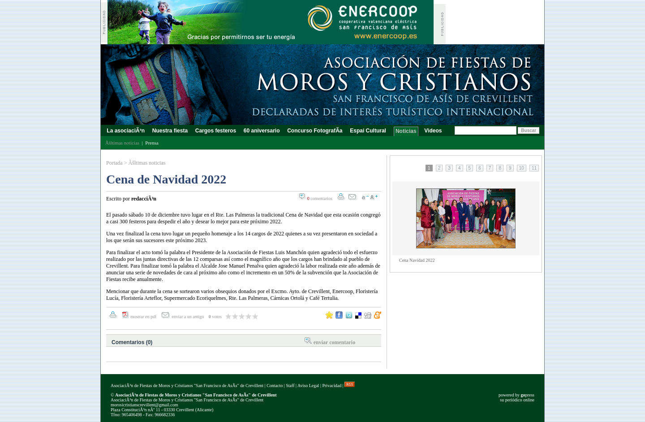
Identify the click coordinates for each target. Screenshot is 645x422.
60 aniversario (261, 131)
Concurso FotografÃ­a (315, 131)
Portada (114, 163)
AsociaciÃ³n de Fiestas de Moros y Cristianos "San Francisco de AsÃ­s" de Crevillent (187, 385)
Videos (433, 131)
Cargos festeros (215, 131)
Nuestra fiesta (169, 131)
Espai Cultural (368, 131)
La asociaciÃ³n (125, 131)
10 (521, 168)
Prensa (151, 142)
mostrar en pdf (143, 316)
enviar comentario (334, 342)
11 (534, 168)
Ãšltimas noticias (146, 163)
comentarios (319, 198)
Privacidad (331, 385)
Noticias (406, 131)
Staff (290, 385)
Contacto (275, 385)
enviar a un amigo (188, 316)
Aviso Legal (308, 385)
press (527, 394)
